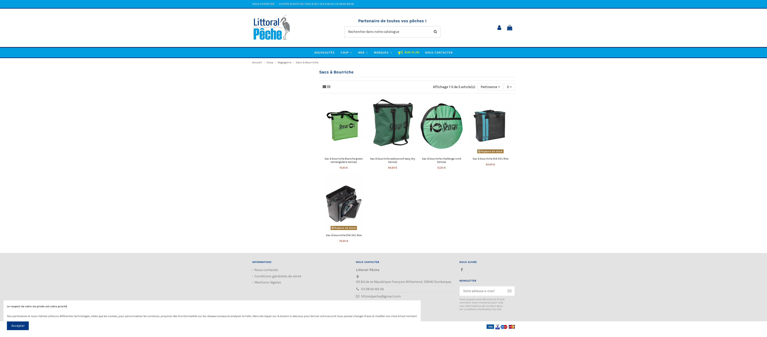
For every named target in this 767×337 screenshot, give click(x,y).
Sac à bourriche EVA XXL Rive (490, 158)
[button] (383, 52)
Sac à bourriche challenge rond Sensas (441, 160)
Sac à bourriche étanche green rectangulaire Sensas (344, 160)
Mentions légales (267, 282)
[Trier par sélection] (490, 86)
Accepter (18, 326)
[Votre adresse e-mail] (482, 291)
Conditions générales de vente (277, 276)
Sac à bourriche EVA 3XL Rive (344, 235)
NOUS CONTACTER (263, 4)
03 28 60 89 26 (372, 289)
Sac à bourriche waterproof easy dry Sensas (392, 160)
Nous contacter (266, 270)
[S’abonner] (509, 291)
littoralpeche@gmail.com (381, 296)
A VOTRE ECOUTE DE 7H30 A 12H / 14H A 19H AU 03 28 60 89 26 (316, 4)
